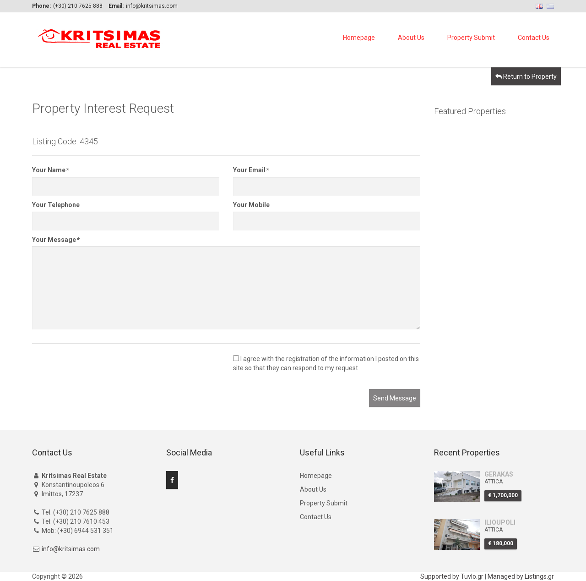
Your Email (250, 170)
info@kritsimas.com (71, 549)
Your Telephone (56, 204)
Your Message (55, 239)
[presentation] (101, 371)
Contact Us (533, 37)
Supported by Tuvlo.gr (451, 576)
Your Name (50, 170)
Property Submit (471, 37)
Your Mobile (251, 204)
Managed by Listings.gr (521, 576)
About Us (411, 37)
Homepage (359, 37)
